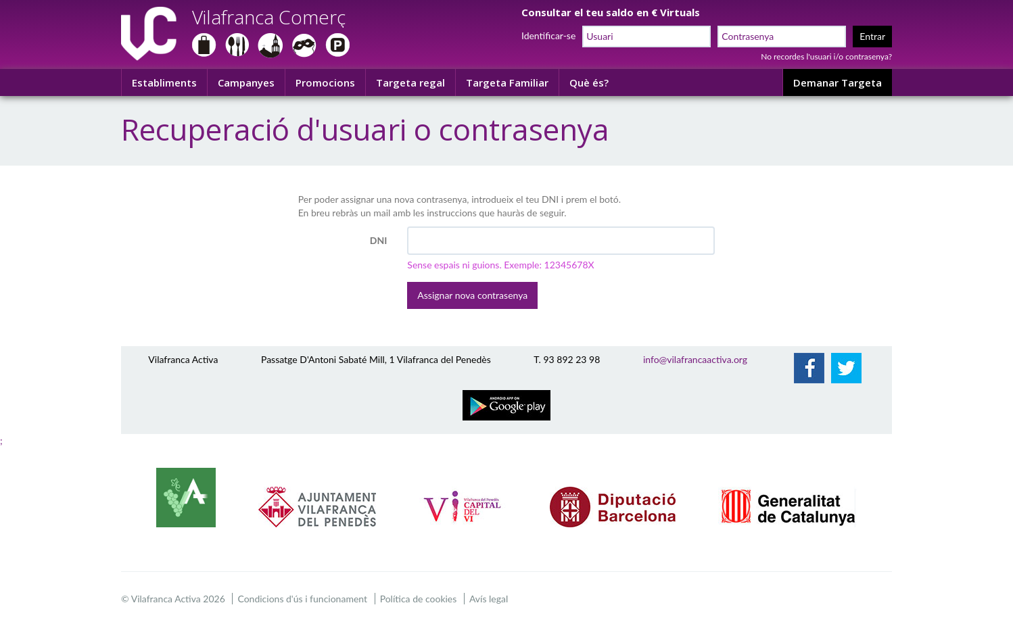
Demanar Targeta (837, 82)
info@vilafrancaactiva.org (695, 359)
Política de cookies (418, 598)
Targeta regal (410, 82)
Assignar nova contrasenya (472, 295)
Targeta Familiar (507, 82)
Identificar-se (548, 35)
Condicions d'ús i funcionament (302, 598)
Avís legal (488, 598)
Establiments (164, 82)
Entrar (872, 36)
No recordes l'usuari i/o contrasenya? (826, 56)
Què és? (589, 82)
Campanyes (246, 82)
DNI (378, 240)
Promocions (325, 82)
